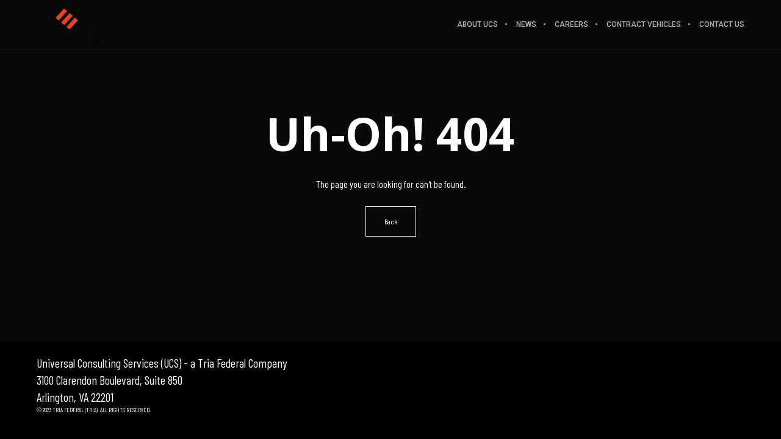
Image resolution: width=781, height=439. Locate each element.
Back (390, 221)
